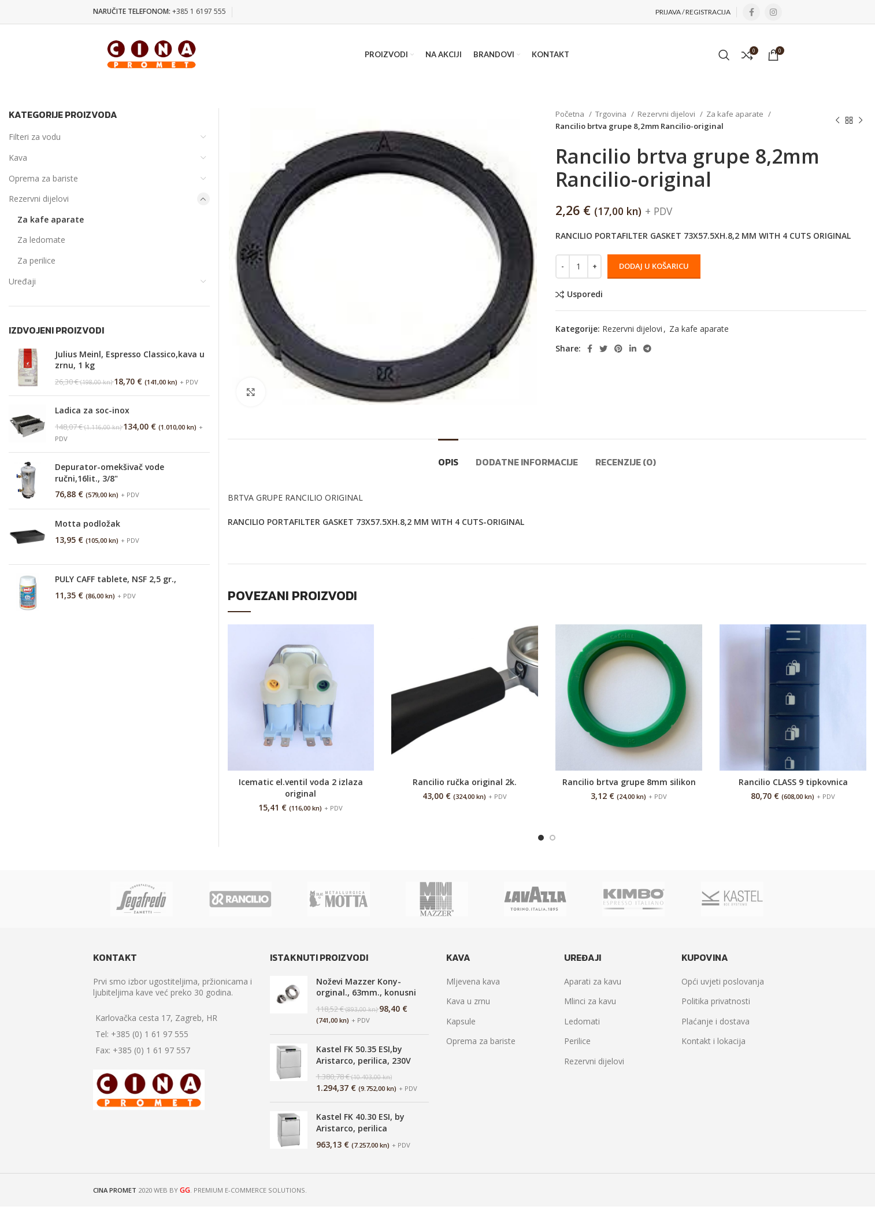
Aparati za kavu (592, 981)
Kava (18, 157)
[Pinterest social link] (618, 348)
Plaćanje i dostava (715, 1021)
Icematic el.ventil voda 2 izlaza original (301, 787)
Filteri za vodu (35, 136)
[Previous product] (837, 120)
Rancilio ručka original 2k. (465, 781)
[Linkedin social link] (633, 348)
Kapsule (461, 1021)
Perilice (577, 1040)
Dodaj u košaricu (654, 266)
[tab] (448, 456)
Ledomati (582, 1021)
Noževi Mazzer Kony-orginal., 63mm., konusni (366, 987)
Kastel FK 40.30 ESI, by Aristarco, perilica (360, 1122)
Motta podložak (87, 523)
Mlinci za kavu (590, 1001)
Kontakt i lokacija (713, 1040)
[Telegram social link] (647, 348)
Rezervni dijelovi (667, 114)
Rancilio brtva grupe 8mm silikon (629, 781)
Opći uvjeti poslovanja (722, 981)
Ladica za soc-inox (92, 410)
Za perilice (36, 260)
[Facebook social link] (751, 12)
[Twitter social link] (603, 348)
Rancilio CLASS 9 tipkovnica (793, 781)
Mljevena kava (473, 981)
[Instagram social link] (773, 12)
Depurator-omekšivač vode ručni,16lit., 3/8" (109, 472)
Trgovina (611, 114)
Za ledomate (41, 239)
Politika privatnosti (715, 1001)
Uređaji (22, 281)
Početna (570, 114)
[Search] (724, 54)
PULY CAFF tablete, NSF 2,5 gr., (115, 578)
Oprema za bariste (43, 178)
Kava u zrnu (468, 1001)
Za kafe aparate (735, 114)
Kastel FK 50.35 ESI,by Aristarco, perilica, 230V (363, 1055)
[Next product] (860, 120)
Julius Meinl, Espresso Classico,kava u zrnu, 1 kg (130, 360)
